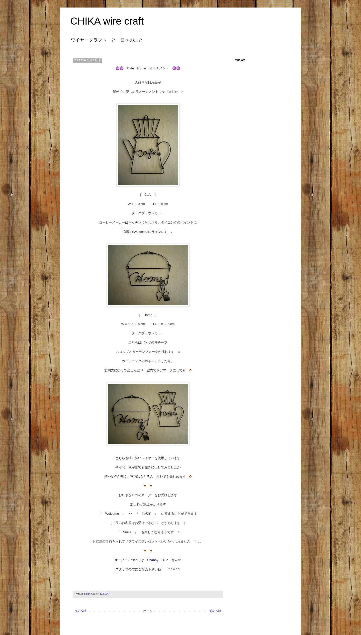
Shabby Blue (157, 560)
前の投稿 (215, 611)
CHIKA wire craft (107, 21)
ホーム (147, 611)
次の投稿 (80, 611)
